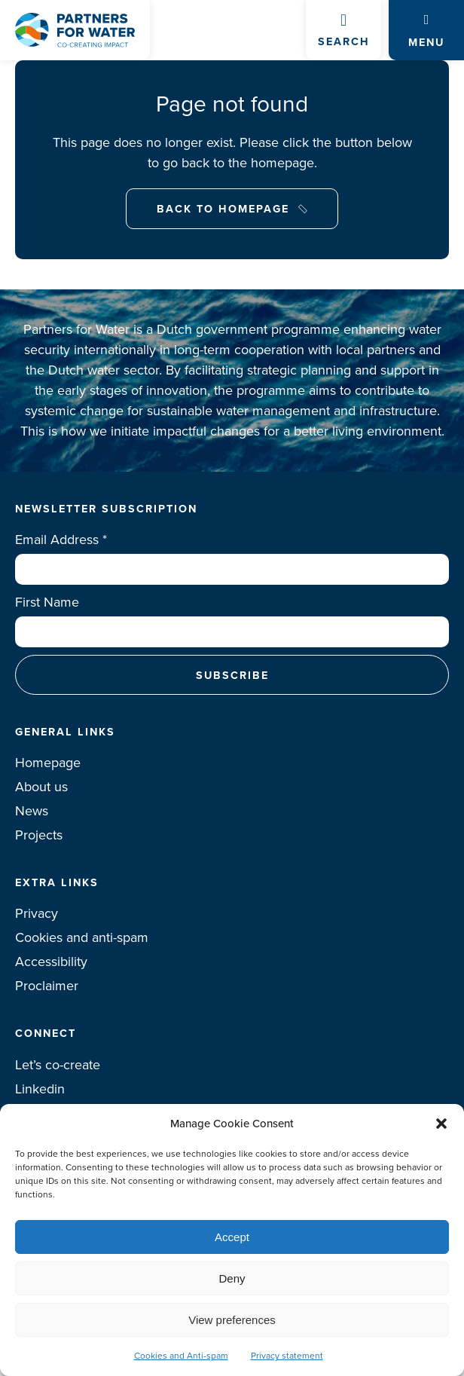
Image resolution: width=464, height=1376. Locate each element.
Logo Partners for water (75, 30)
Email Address (61, 539)
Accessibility (51, 961)
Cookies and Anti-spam (181, 1355)
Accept (232, 1237)
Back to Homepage (223, 208)
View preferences (232, 1319)
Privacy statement (287, 1355)
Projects (39, 835)
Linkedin (40, 1089)
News (31, 811)
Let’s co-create (57, 1065)
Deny (231, 1278)
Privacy (36, 913)
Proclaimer (46, 985)
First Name (47, 602)
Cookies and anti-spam (81, 937)
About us (41, 787)
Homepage (48, 762)
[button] (441, 1123)
